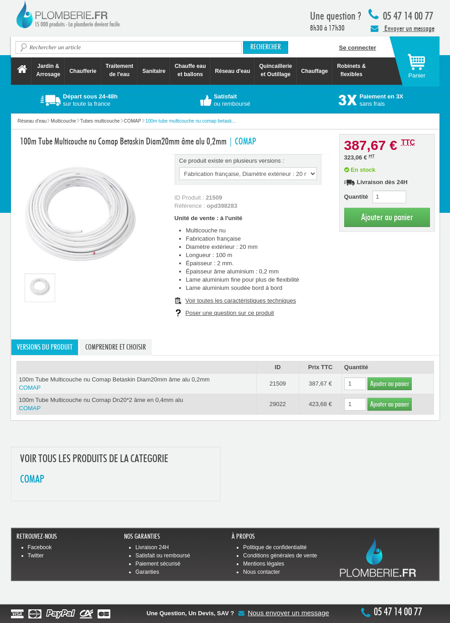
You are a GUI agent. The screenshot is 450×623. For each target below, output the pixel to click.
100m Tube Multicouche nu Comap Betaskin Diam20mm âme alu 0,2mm (136, 384)
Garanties (147, 572)
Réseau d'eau (232, 71)
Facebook (40, 547)
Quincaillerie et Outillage (275, 70)
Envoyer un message (402, 28)
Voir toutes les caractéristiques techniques (241, 300)
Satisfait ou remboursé (162, 555)
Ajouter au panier (387, 217)
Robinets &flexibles (351, 70)
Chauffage (314, 71)
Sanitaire (154, 71)
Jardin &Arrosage (48, 70)
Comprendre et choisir (115, 347)
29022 (277, 404)
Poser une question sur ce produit (230, 312)
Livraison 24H (152, 547)
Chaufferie (82, 71)
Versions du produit (44, 347)
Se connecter (358, 47)
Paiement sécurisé (158, 564)
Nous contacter (261, 572)
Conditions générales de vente (280, 555)
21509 (277, 383)
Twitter (36, 555)
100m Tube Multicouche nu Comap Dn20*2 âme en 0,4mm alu (136, 404)
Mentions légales (263, 564)
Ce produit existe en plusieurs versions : (231, 160)
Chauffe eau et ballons (190, 70)
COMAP (32, 479)
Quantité (356, 196)
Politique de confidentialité (274, 547)
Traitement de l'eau (120, 70)
